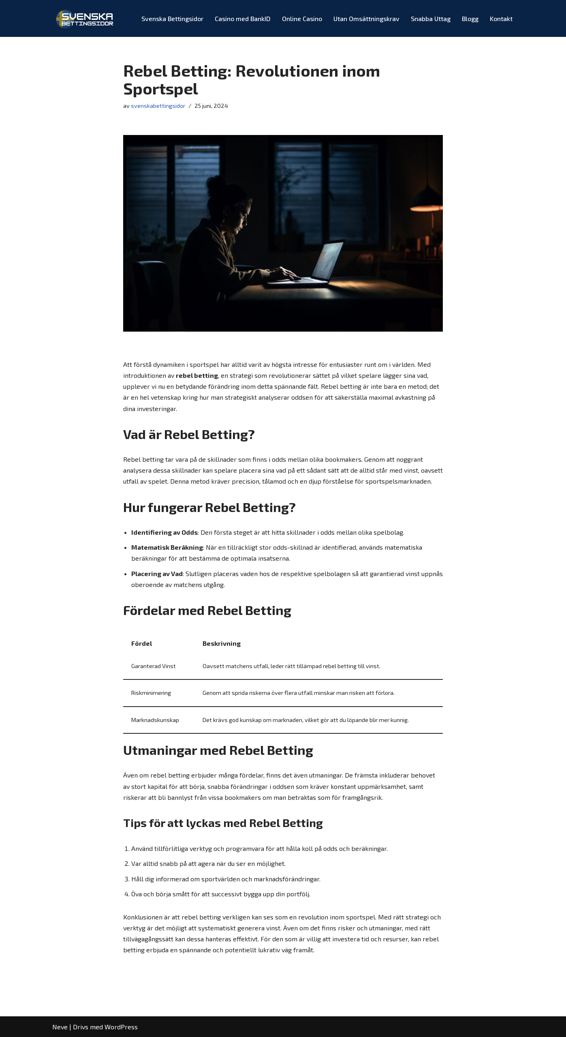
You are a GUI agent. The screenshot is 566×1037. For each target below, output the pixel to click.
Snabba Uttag (431, 18)
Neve (60, 1027)
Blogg (470, 18)
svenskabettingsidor (158, 105)
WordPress (121, 1027)
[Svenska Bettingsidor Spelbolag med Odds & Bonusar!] (85, 18)
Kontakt (501, 18)
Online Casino (302, 18)
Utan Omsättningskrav (366, 18)
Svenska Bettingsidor (172, 18)
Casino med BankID (243, 18)
